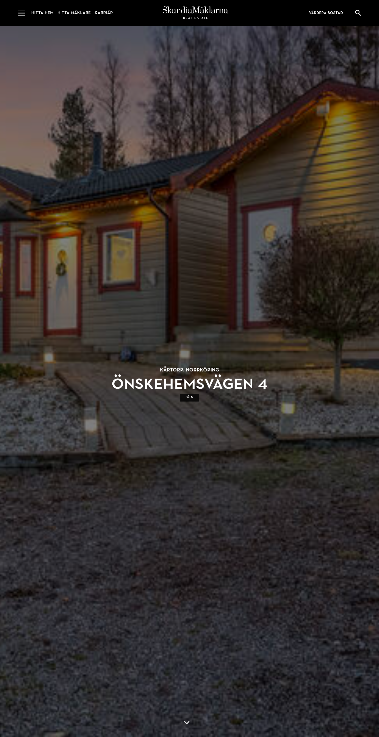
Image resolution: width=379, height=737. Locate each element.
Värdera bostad (326, 13)
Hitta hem (42, 12)
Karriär (104, 12)
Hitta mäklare (74, 12)
